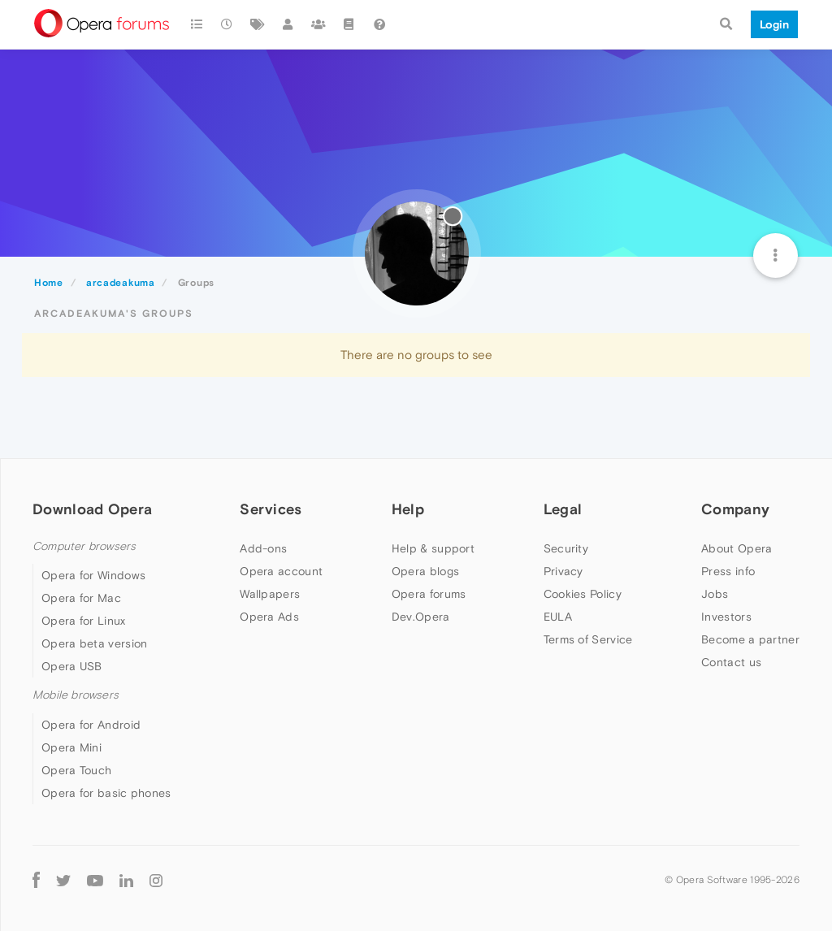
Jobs (714, 593)
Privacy (563, 571)
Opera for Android (91, 724)
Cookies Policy (583, 593)
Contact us (731, 662)
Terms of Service (588, 639)
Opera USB (71, 666)
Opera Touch (76, 770)
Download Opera (92, 508)
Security (566, 548)
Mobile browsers (75, 695)
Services (270, 508)
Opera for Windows (93, 575)
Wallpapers (270, 593)
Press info (728, 571)
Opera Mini (71, 747)
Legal (563, 508)
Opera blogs (425, 571)
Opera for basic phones (106, 792)
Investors (726, 616)
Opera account (281, 571)
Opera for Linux (83, 620)
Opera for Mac (81, 597)
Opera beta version (94, 643)
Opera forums (429, 593)
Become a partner (750, 639)
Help (408, 508)
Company (735, 508)
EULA (558, 616)
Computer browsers (84, 546)
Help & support (433, 548)
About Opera (736, 548)
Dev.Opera (421, 616)
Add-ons (263, 548)
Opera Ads (269, 616)
